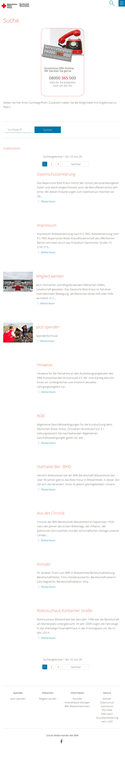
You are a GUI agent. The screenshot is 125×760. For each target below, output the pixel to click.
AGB (40, 415)
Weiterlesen (48, 201)
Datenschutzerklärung (56, 174)
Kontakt (43, 564)
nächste (76, 164)
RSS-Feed (107, 710)
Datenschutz (107, 702)
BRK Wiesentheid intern (77, 706)
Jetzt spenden (48, 327)
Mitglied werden (50, 276)
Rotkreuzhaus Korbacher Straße (64, 610)
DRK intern (107, 713)
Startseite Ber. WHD (54, 466)
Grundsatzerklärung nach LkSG (107, 719)
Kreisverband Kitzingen (77, 702)
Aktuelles (77, 698)
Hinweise (44, 364)
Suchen (47, 130)
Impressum (46, 225)
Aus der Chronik (51, 513)
